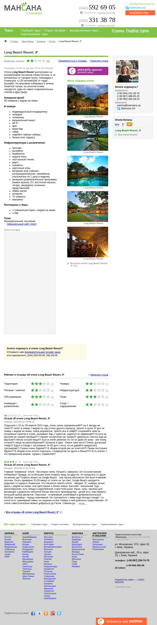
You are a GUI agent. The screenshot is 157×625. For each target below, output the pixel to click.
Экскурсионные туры (83, 30)
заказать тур (139, 12)
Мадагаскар (10, 547)
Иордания (27, 549)
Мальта (48, 564)
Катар (25, 554)
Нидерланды (50, 566)
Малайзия (27, 559)
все (117, 124)
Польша (48, 571)
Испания (48, 556)
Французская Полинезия (99, 548)
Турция (26, 571)
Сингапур (27, 566)
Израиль (26, 542)
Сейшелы (9, 549)
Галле (34, 77)
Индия (25, 544)
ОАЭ (24, 564)
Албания (48, 539)
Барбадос (77, 544)
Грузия (47, 554)
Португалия (50, 574)
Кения (7, 539)
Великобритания (53, 547)
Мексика (76, 559)
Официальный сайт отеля (21, 224)
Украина (48, 583)
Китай (25, 556)
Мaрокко (8, 542)
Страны (118, 30)
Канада (76, 551)
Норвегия (49, 569)
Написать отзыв (99, 60)
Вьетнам (26, 539)
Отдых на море (54, 30)
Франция (48, 588)
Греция (48, 551)
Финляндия (50, 586)
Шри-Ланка (28, 41)
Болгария (49, 544)
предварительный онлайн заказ (43, 352)
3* (123, 124)
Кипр (46, 561)
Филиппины (28, 574)
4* (129, 124)
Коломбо (9, 83)
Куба (74, 556)
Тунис (7, 554)
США (74, 564)
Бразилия (77, 547)
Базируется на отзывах (73, 60)
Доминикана (78, 549)
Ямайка (76, 566)
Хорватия (49, 591)
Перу (74, 561)
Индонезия (28, 547)
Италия (48, 559)
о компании (34, 13)
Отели (52, 41)
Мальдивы (28, 561)
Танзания (9, 551)
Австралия (98, 539)
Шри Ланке (21, 92)
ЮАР (7, 556)
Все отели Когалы (127, 134)
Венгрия (48, 549)
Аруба (75, 542)
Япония (26, 578)
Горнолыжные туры (34, 34)
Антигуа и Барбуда (77, 538)
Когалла (41, 41)
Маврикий (9, 544)
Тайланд (26, 569)
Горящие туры (30, 30)
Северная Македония (50, 577)
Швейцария (50, 598)
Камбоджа (27, 551)
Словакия (49, 581)
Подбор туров (137, 30)
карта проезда (106, 12)
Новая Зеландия (97, 543)
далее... (82, 503)
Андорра (48, 542)
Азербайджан (29, 537)
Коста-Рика (78, 554)
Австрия (48, 537)
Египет (8, 537)
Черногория (50, 593)
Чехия (47, 596)
